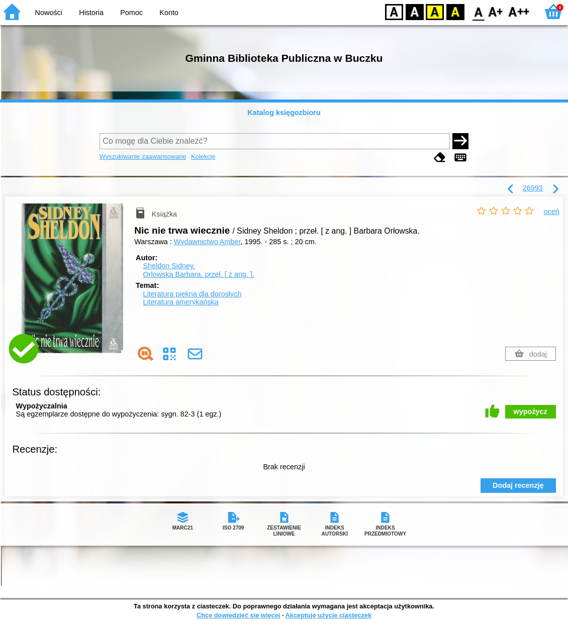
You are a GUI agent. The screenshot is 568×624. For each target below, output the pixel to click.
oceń (551, 211)
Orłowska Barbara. (198, 274)
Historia (91, 13)
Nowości (48, 13)
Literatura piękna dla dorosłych (192, 294)
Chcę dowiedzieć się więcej (238, 615)
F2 (519, 11)
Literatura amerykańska (180, 302)
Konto (168, 13)
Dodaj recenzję (518, 485)
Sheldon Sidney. (169, 266)
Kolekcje (203, 156)
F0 (478, 11)
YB (434, 11)
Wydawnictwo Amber (207, 242)
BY (455, 11)
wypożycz (530, 411)
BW (414, 11)
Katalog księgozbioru (284, 113)
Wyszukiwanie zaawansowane (143, 156)
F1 (496, 11)
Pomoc (131, 13)
